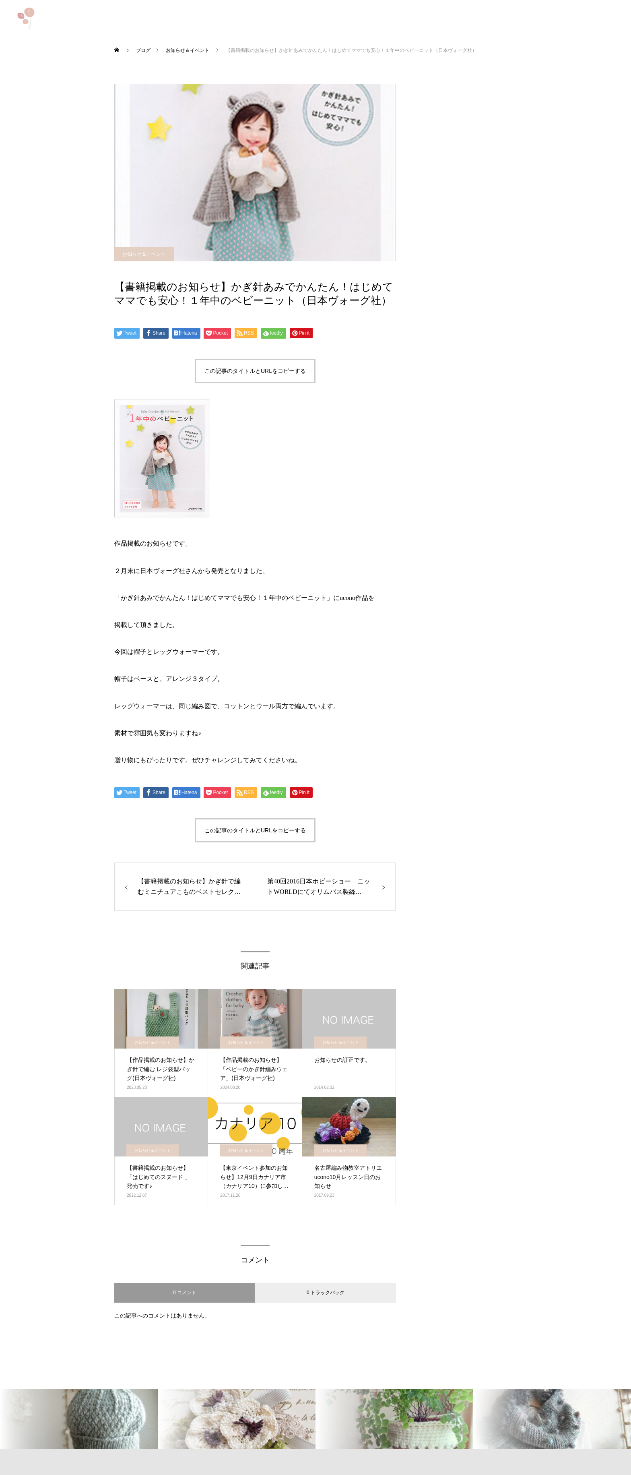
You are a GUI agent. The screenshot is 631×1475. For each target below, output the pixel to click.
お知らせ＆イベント (144, 254)
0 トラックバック (325, 1292)
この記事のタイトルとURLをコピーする (255, 371)
